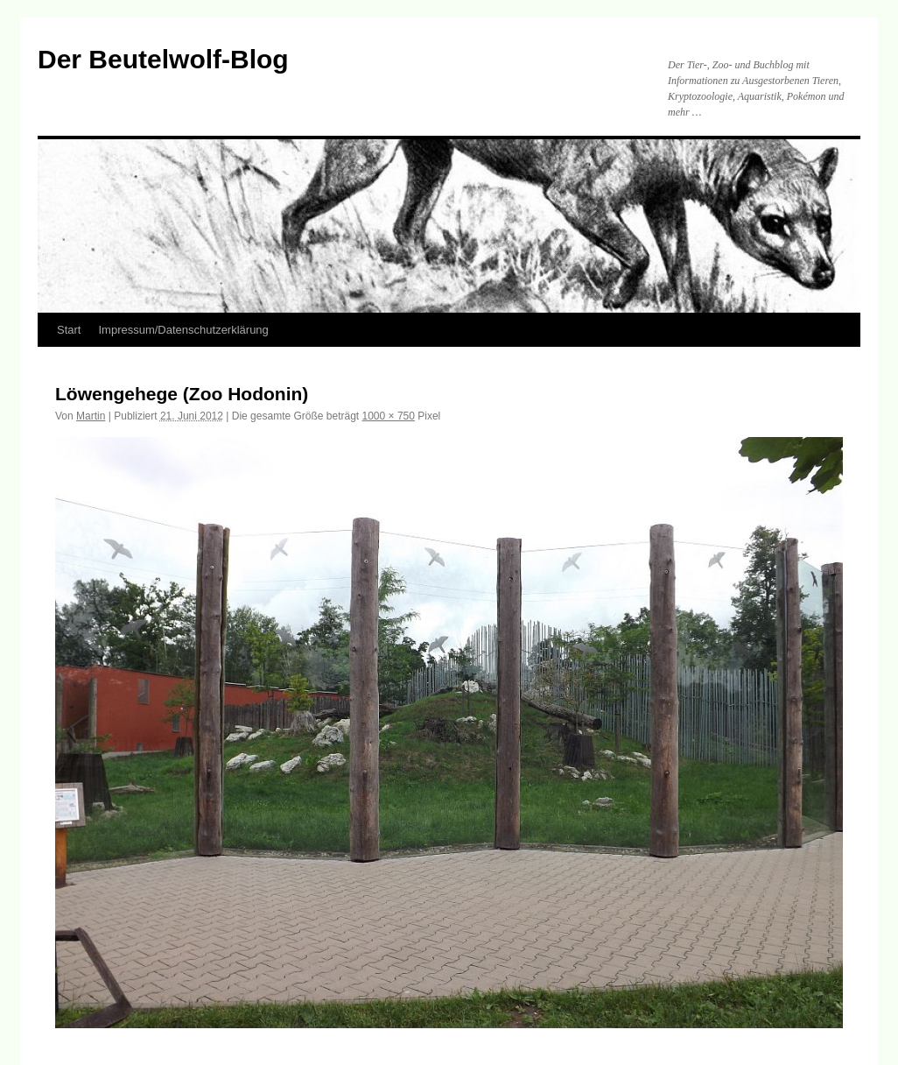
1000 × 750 (388, 416)
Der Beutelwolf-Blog (163, 59)
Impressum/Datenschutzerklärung (183, 329)
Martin (90, 416)
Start (69, 329)
